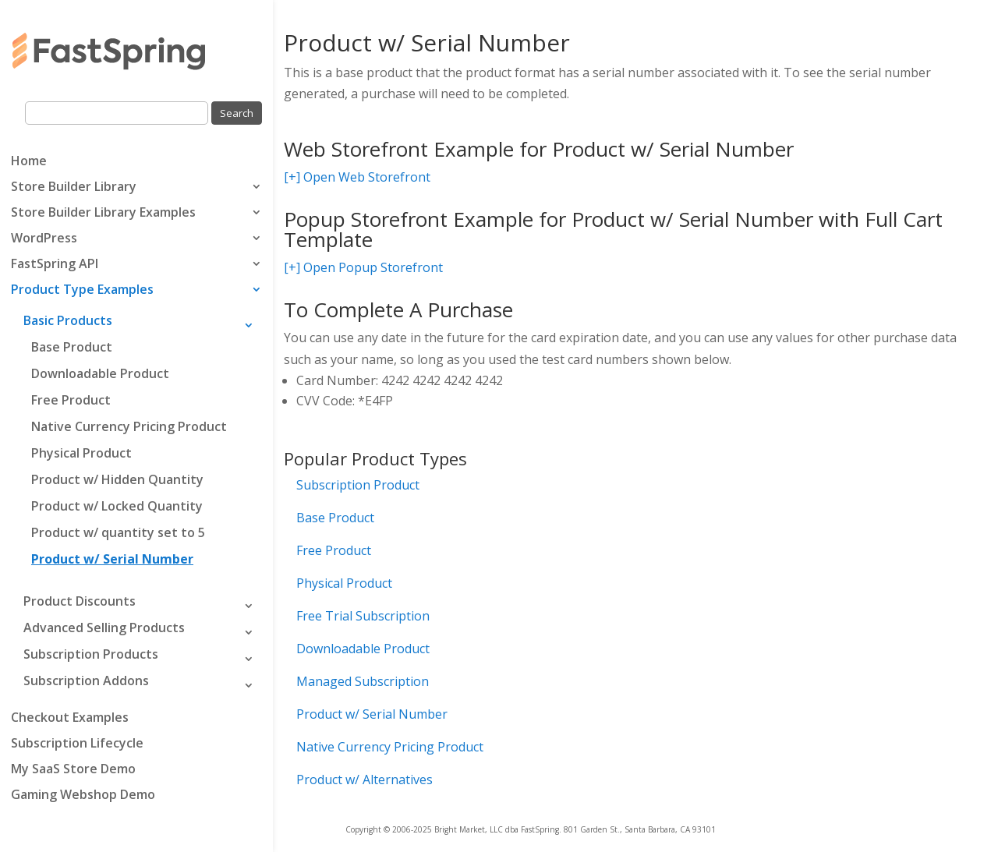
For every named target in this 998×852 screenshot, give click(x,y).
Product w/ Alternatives (364, 779)
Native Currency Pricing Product (129, 426)
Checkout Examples (70, 719)
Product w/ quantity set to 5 (118, 532)
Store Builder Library (73, 188)
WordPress (44, 239)
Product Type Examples (82, 291)
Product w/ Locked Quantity (117, 505)
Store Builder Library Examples (103, 214)
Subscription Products (90, 654)
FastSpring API (54, 265)
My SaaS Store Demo (73, 770)
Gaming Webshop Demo (83, 796)
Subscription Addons (86, 680)
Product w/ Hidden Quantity (117, 479)
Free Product (71, 399)
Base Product (71, 346)
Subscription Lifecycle (77, 744)
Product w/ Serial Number (112, 558)
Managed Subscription (362, 681)
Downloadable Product (100, 373)
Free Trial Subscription (363, 615)
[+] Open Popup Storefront (363, 267)
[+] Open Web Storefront (357, 177)
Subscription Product (357, 484)
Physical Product (81, 452)
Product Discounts (79, 601)
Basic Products (67, 320)
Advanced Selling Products (104, 627)
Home (29, 162)
